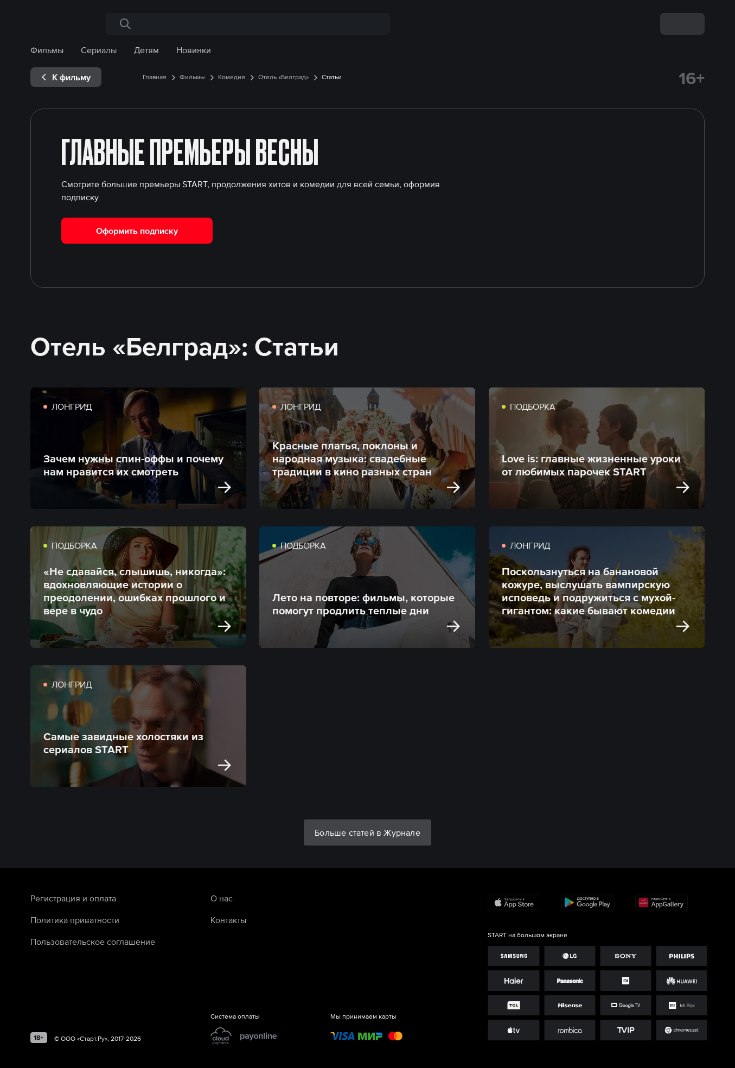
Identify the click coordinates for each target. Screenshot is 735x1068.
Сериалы (99, 50)
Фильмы (46, 50)
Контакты (228, 920)
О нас (221, 898)
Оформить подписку (137, 231)
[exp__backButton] (65, 77)
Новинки (193, 50)
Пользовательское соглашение (92, 941)
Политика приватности (74, 920)
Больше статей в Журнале (367, 832)
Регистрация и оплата (73, 898)
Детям (146, 50)
